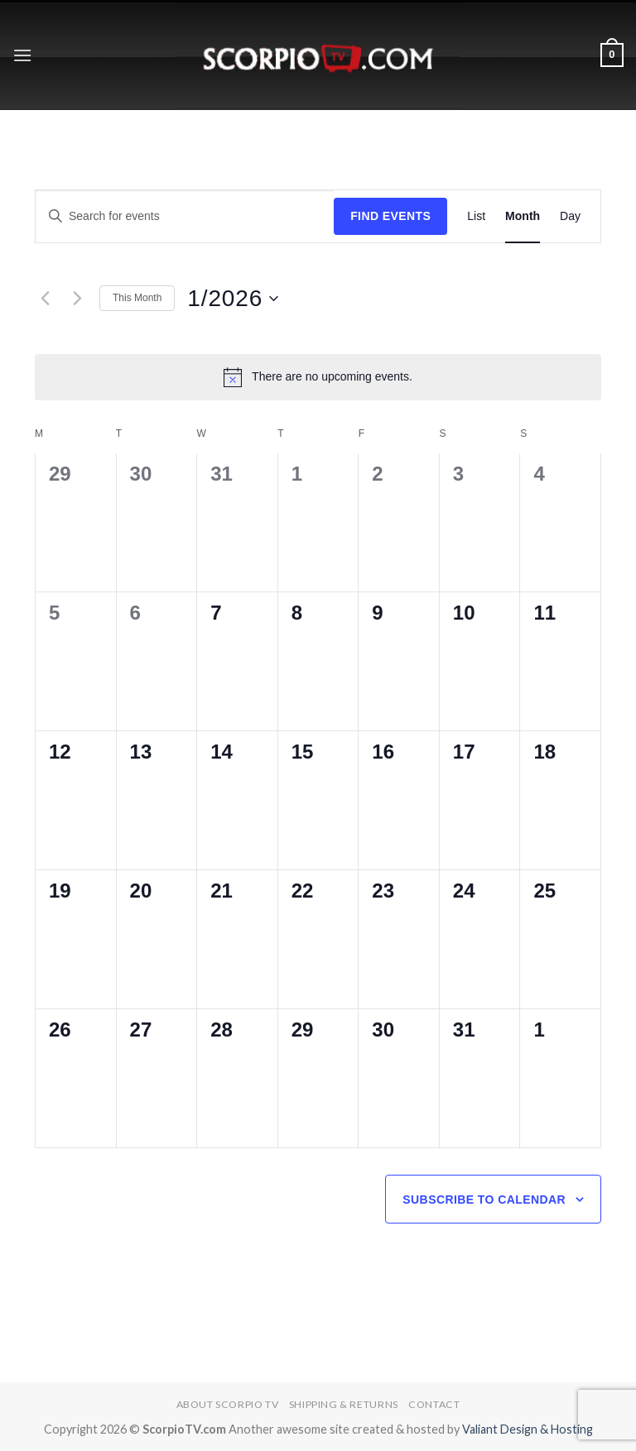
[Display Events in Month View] (522, 216)
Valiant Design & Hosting (527, 1429)
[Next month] (77, 299)
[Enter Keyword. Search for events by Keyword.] (185, 216)
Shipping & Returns (343, 1404)
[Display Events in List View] (476, 216)
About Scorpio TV (227, 1404)
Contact (434, 1404)
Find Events (390, 216)
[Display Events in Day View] (570, 216)
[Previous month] (45, 299)
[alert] (318, 377)
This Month (137, 298)
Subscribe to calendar (484, 1199)
